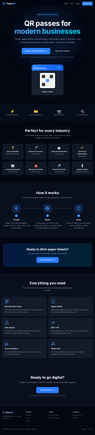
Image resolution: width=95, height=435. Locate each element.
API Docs (29, 415)
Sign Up (28, 421)
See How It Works (62, 51)
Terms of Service (54, 418)
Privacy (83, 429)
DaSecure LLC (77, 415)
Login (78, 4)
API (72, 4)
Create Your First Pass (36, 51)
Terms (91, 429)
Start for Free (47, 390)
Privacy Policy (53, 415)
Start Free (87, 4)
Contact (75, 418)
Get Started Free (47, 260)
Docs (66, 4)
